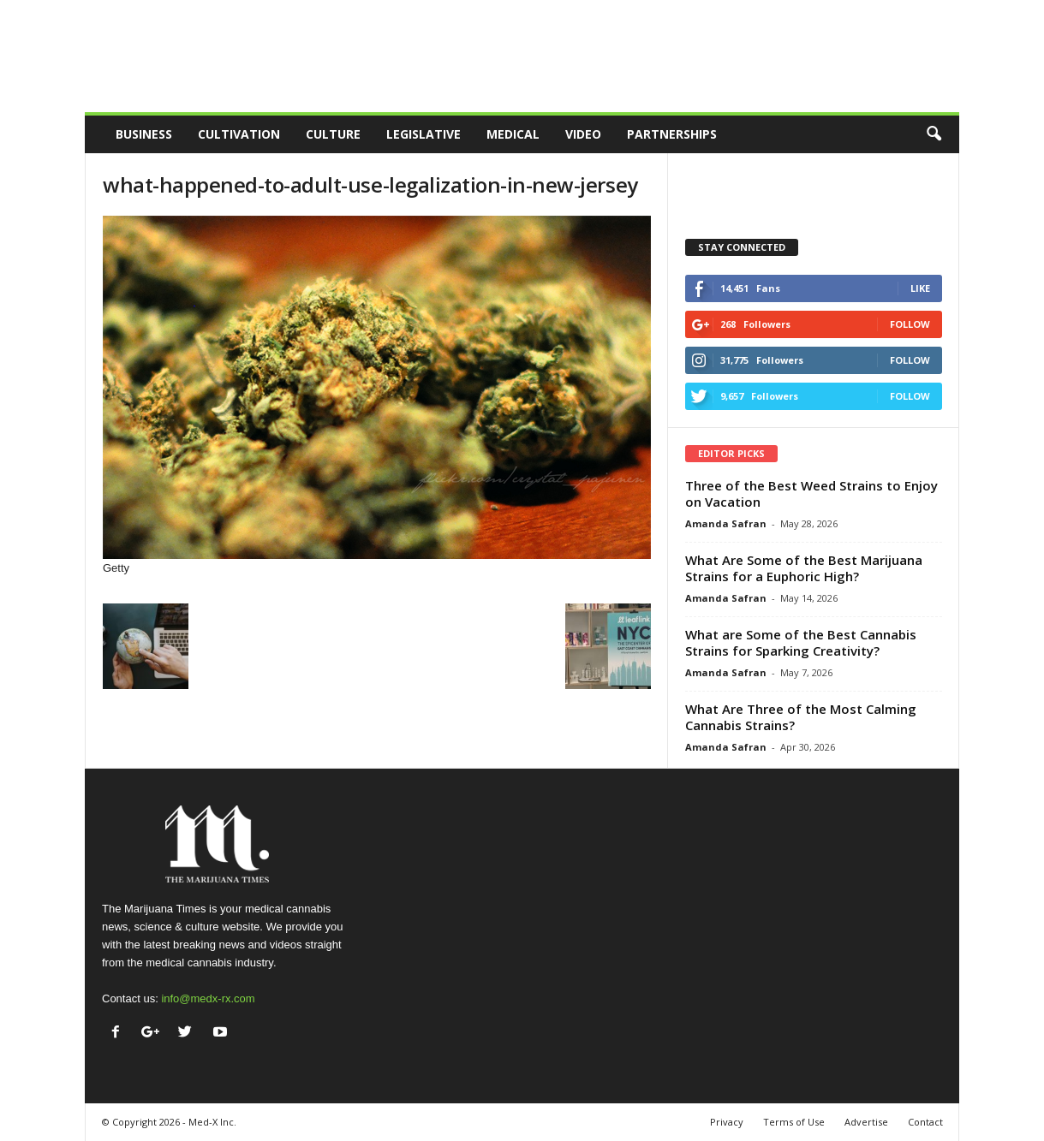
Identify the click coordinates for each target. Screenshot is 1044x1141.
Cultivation (239, 134)
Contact (925, 1121)
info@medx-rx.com (207, 998)
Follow (910, 324)
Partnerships (672, 134)
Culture (333, 134)
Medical (513, 134)
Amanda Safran (726, 523)
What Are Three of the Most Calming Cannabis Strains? (800, 717)
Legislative (423, 134)
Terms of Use (794, 1121)
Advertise (866, 1121)
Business (144, 134)
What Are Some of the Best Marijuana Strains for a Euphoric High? (803, 568)
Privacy (726, 1121)
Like (920, 288)
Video (583, 134)
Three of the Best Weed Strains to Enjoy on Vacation (811, 493)
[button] (933, 134)
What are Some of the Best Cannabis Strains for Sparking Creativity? (800, 642)
